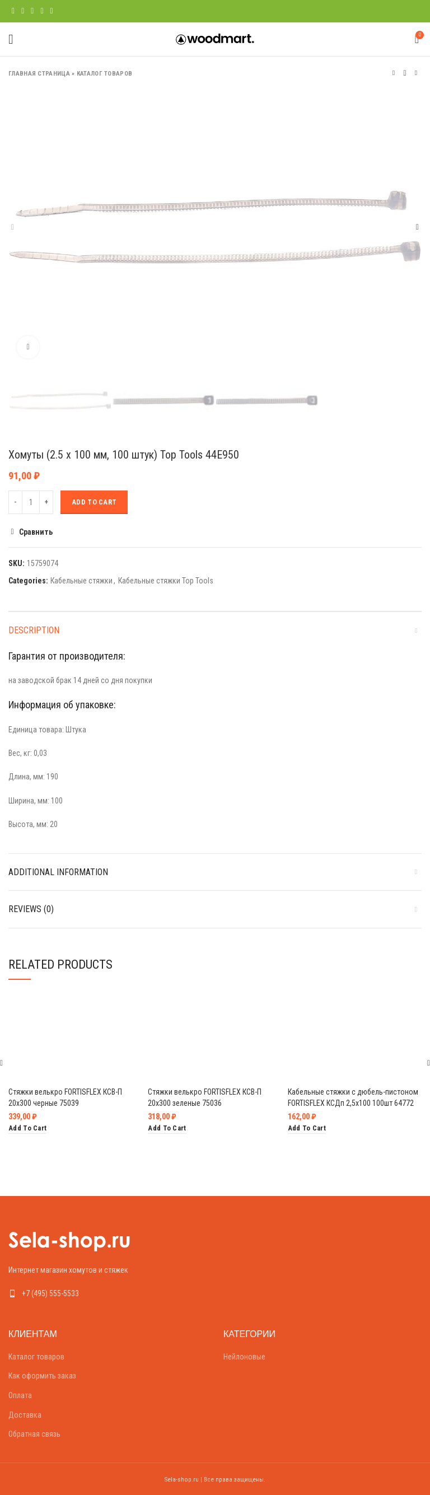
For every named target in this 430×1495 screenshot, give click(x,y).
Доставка (24, 1414)
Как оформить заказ (42, 1375)
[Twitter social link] (22, 11)
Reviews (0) (31, 909)
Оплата (20, 1395)
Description (33, 630)
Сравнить (36, 532)
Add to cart (94, 502)
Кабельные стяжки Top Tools (165, 580)
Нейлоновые (244, 1356)
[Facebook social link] (13, 11)
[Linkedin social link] (41, 11)
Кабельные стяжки (81, 580)
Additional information (58, 872)
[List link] (107, 1293)
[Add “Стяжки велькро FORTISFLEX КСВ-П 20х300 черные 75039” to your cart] (27, 1128)
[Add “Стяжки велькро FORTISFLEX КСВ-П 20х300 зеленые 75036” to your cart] (167, 1128)
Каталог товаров (105, 73)
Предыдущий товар (393, 73)
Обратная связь (34, 1433)
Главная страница (39, 73)
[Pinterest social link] (32, 11)
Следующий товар (416, 73)
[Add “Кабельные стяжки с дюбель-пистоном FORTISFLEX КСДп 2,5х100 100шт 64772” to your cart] (307, 1128)
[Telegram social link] (52, 11)
